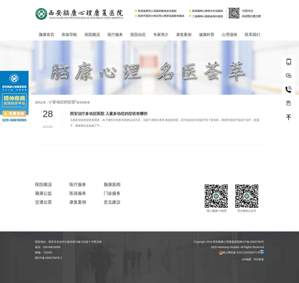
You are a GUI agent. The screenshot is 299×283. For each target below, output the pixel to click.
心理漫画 (229, 34)
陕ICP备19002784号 (252, 241)
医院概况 (92, 34)
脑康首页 (46, 34)
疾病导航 (69, 34)
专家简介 (161, 34)
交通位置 (43, 202)
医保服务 (77, 193)
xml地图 (247, 259)
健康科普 (206, 34)
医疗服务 (115, 34)
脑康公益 (43, 193)
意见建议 (112, 202)
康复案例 (183, 34)
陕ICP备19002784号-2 (48, 257)
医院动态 (138, 34)
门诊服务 (112, 193)
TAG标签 (258, 259)
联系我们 (252, 34)
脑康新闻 (112, 185)
